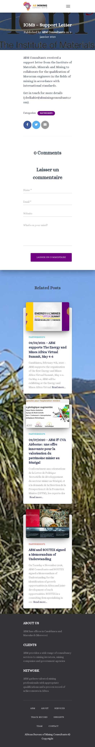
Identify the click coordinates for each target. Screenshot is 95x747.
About (44, 708)
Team (40, 726)
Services (59, 708)
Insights (59, 717)
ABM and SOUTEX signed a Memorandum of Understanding (47, 554)
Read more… (59, 387)
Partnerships (46, 113)
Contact (53, 726)
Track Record (39, 717)
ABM (32, 708)
